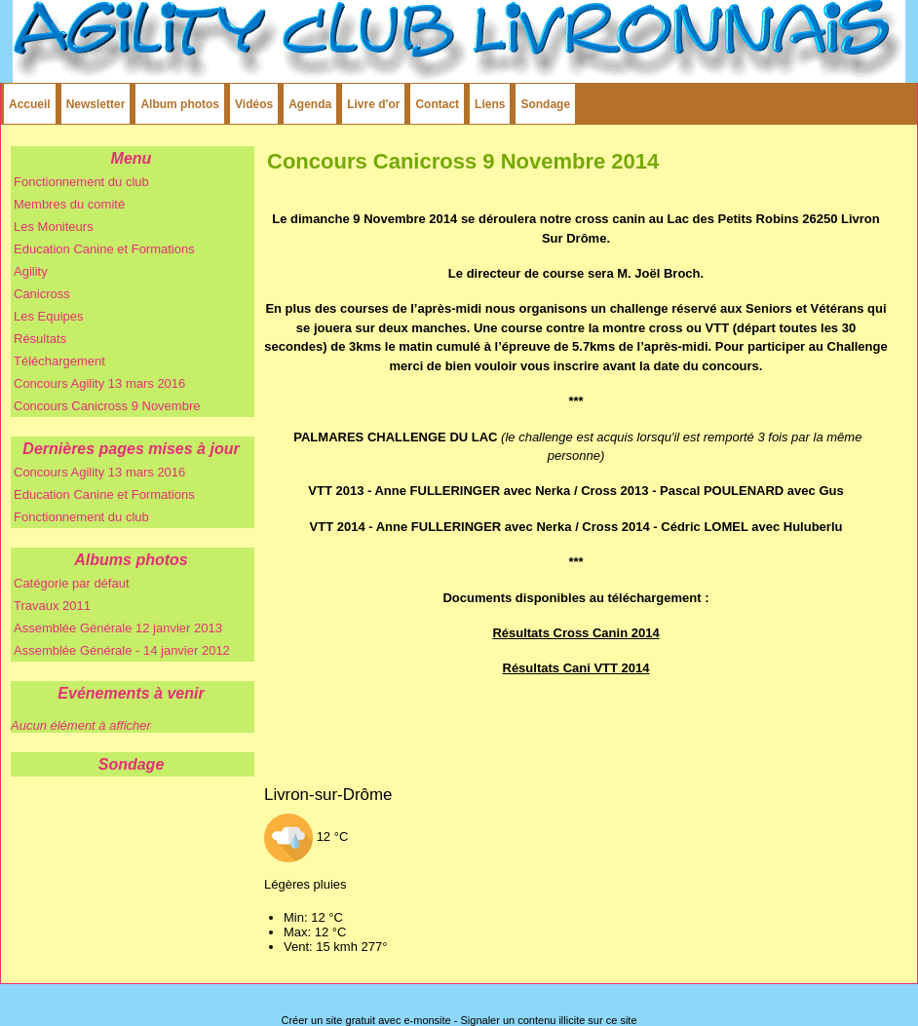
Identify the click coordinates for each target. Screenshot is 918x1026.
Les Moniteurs (54, 226)
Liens (490, 104)
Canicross (42, 293)
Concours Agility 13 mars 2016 (99, 383)
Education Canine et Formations (104, 249)
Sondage (545, 104)
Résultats (40, 338)
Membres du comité (69, 204)
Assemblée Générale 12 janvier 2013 (118, 628)
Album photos (179, 104)
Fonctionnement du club (81, 181)
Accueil (30, 104)
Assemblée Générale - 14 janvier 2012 (122, 650)
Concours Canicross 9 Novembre (107, 406)
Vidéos (254, 104)
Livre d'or (373, 104)
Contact (437, 104)
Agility (31, 271)
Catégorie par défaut (72, 583)
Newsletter (96, 104)
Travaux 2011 (52, 605)
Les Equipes (49, 316)
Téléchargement (59, 361)
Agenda (309, 104)
